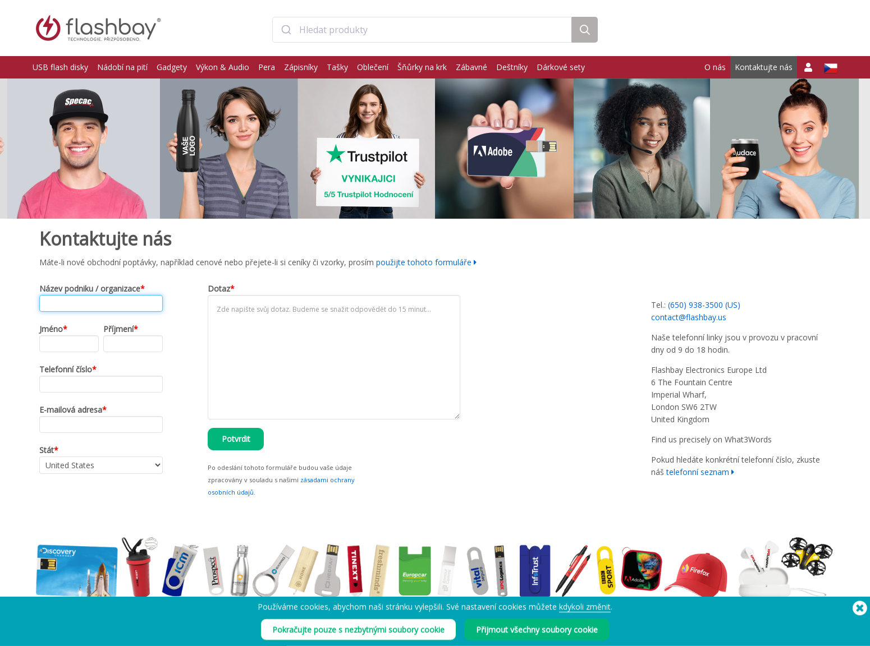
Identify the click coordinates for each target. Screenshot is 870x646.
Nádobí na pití (122, 67)
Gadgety (172, 67)
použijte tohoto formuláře (423, 262)
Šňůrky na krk (422, 67)
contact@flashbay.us (688, 317)
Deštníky (512, 67)
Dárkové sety (561, 67)
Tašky (337, 67)
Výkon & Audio (222, 67)
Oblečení (372, 67)
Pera (266, 67)
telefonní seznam (697, 472)
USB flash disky (60, 67)
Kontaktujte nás (764, 67)
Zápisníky (301, 67)
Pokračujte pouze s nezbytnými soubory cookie (358, 634)
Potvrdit (236, 438)
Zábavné (471, 67)
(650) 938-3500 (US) (704, 304)
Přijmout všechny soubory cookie (537, 634)
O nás (715, 67)
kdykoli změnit (585, 611)
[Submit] (286, 29)
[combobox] (422, 30)
